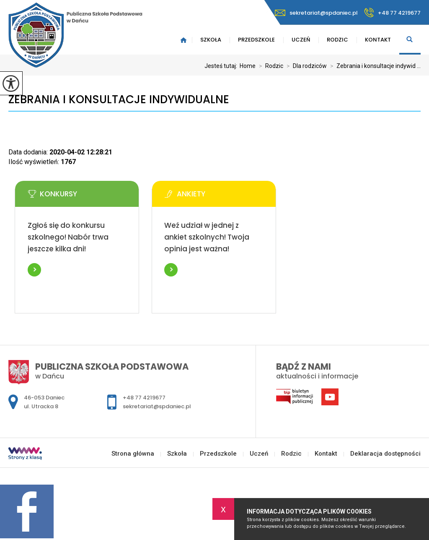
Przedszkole (256, 40)
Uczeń (301, 40)
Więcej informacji (34, 270)
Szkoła (210, 40)
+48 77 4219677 (392, 13)
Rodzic (337, 40)
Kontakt (378, 40)
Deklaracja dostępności (385, 454)
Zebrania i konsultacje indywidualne (118, 99)
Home (248, 66)
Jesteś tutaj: (222, 66)
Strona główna (183, 40)
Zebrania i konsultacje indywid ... (374, 66)
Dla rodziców (305, 66)
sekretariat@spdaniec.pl (316, 13)
